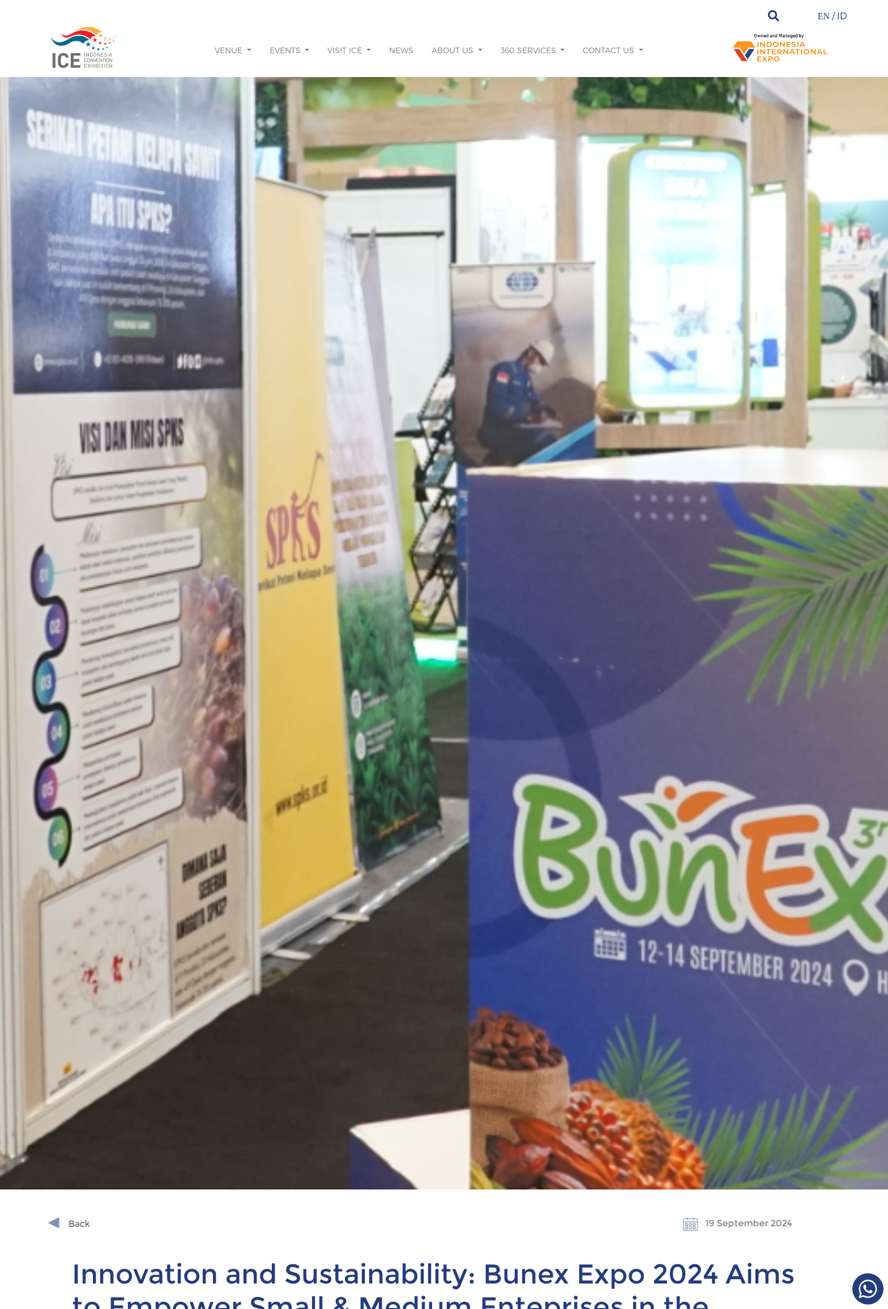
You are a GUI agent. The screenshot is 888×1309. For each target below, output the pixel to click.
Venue (230, 50)
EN (824, 16)
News (401, 50)
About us (454, 50)
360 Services (529, 50)
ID (842, 15)
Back (54, 1223)
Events (286, 50)
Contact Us (610, 50)
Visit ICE (345, 50)
